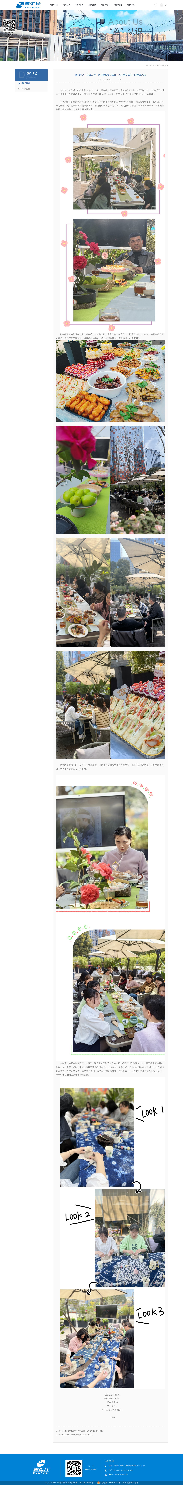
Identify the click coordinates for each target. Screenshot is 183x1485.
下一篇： (74, 1435)
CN (162, 5)
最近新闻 (165, 65)
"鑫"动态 (157, 65)
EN (166, 5)
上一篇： (79, 1431)
